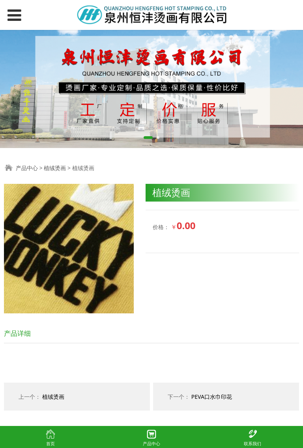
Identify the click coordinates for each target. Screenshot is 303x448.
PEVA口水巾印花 (211, 396)
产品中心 (27, 168)
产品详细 (17, 333)
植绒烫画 (55, 168)
